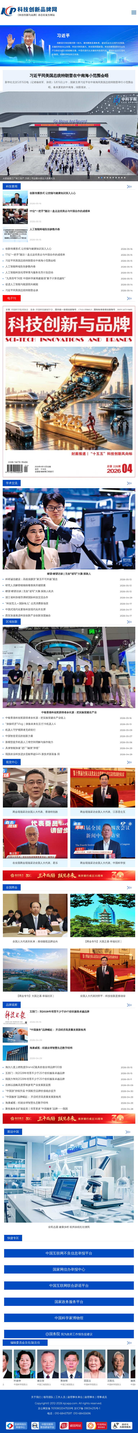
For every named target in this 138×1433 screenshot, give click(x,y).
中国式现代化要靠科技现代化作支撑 (25, 609)
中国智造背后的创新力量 (19, 736)
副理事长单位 (75, 1397)
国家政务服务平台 (69, 1302)
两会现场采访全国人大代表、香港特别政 (35, 811)
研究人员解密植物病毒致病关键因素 (25, 585)
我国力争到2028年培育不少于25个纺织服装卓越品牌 (35, 1079)
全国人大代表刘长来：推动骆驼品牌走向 (35, 941)
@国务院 (69, 1334)
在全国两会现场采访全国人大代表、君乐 (35, 862)
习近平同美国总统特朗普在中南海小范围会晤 (69, 75)
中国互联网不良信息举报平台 (69, 1253)
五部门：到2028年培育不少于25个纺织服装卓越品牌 (59, 1011)
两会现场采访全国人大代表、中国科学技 (102, 862)
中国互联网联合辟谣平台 (69, 1285)
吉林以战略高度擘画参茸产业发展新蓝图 (28, 1085)
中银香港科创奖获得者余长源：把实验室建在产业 (69, 712)
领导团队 (48, 1397)
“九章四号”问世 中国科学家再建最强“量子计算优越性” (35, 278)
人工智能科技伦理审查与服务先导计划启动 (29, 272)
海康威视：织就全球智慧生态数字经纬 (51, 1047)
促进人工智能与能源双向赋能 (21, 284)
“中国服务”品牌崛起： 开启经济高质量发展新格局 (58, 1029)
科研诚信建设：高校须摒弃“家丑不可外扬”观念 (31, 579)
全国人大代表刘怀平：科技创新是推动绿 (102, 996)
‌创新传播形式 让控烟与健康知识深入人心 (53, 193)
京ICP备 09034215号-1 (87, 1408)
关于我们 (36, 1397)
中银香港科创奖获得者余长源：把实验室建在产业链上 (35, 717)
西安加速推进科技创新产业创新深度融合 (28, 615)
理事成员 (102, 1397)
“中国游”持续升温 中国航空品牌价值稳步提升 (30, 1090)
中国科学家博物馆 (69, 1318)
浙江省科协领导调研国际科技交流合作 (26, 597)
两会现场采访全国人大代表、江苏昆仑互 (102, 811)
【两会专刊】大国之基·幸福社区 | (102, 941)
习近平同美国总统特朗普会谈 (21, 290)
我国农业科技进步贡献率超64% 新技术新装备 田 (32, 754)
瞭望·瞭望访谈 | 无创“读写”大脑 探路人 (69, 573)
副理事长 (90, 1397)
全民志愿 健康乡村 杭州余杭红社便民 (69, 1227)
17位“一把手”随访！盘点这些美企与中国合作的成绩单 (60, 211)
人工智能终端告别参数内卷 (45, 229)
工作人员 (60, 1397)
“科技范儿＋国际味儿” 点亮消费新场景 (26, 603)
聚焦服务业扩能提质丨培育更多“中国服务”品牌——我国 (36, 1108)
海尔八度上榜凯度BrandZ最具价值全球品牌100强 (33, 1067)
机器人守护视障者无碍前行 (20, 729)
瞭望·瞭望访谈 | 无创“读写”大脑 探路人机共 (29, 591)
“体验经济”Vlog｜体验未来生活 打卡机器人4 (30, 723)
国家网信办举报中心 (69, 1269)
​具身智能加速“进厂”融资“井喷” (22, 748)
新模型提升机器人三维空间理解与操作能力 (29, 742)
